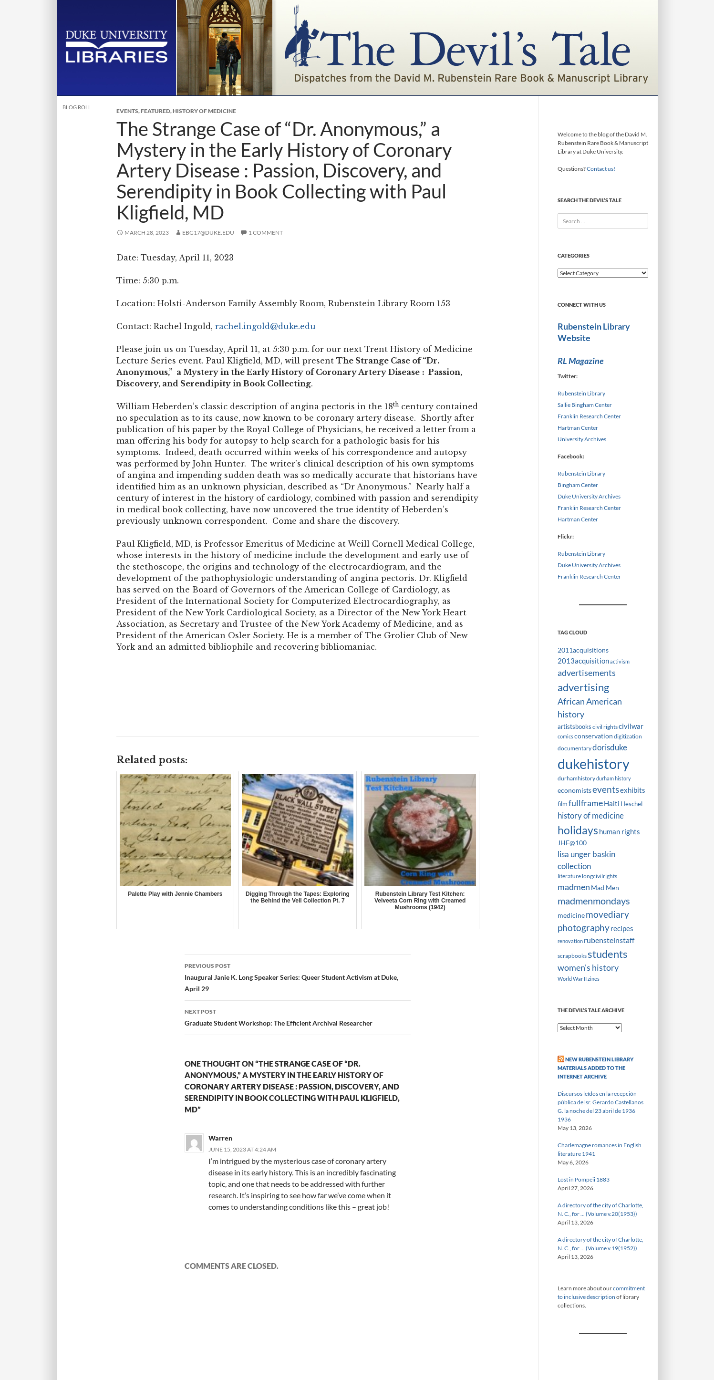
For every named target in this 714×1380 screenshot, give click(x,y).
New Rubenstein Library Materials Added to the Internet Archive (595, 1067)
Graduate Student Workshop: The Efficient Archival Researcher (298, 1016)
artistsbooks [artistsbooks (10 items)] (574, 726)
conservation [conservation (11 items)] (593, 736)
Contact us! (601, 168)
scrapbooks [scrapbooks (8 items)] (572, 956)
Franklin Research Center (589, 416)
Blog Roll (76, 107)
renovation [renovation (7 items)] (570, 941)
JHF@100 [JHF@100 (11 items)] (572, 843)
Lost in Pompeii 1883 (584, 1179)
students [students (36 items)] (608, 953)
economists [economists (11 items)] (574, 790)
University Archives (582, 439)
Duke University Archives (589, 496)
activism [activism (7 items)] (620, 661)
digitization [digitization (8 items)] (628, 736)
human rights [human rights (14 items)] (619, 831)
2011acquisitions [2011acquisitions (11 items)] (583, 650)
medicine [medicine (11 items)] (571, 915)
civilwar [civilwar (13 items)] (631, 726)
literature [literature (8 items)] (569, 876)
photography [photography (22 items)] (584, 928)
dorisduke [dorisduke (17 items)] (609, 747)
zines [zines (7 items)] (594, 978)
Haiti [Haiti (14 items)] (612, 803)
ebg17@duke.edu (208, 232)
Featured (155, 110)
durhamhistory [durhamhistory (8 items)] (576, 778)
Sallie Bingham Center (585, 404)
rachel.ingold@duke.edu (265, 326)
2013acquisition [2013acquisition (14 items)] (583, 660)
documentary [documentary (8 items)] (574, 748)
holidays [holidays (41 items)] (578, 830)
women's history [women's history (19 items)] (588, 968)
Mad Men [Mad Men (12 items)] (605, 887)
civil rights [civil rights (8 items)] (605, 727)
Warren (220, 1138)
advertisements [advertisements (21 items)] (587, 672)
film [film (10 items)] (563, 804)
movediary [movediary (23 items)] (607, 914)
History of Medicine (204, 110)
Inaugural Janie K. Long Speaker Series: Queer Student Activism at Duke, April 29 (298, 976)
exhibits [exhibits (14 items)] (632, 790)
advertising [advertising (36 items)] (583, 687)
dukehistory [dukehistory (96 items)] (594, 763)
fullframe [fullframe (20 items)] (586, 803)
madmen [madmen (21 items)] (574, 887)
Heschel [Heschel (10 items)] (631, 804)
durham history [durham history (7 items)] (613, 778)
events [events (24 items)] (605, 789)
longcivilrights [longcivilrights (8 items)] (599, 876)
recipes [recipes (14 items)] (622, 928)
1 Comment (265, 232)
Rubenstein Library (581, 393)
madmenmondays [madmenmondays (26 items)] (594, 900)
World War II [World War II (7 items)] (572, 978)
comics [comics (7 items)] (565, 736)
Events (127, 110)
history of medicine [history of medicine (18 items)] (591, 815)
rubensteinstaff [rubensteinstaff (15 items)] (609, 939)
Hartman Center (578, 427)
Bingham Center (578, 484)
